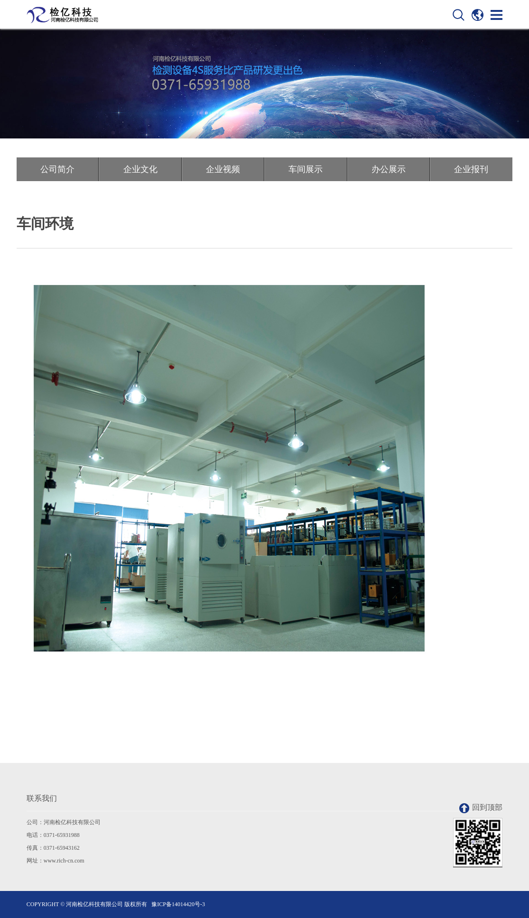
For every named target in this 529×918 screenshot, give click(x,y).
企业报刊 (471, 169)
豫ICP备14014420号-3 (178, 904)
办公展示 (388, 169)
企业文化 (140, 169)
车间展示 (305, 169)
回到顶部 (480, 808)
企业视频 (223, 169)
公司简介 (57, 169)
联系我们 (42, 798)
